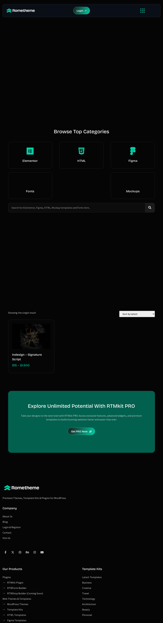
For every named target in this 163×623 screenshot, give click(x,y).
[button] (142, 10)
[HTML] (81, 151)
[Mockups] (133, 181)
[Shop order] (137, 314)
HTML (81, 161)
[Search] (150, 207)
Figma (132, 161)
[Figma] (133, 151)
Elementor (30, 161)
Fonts (30, 191)
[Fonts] (30, 181)
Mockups (133, 191)
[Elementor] (30, 151)
